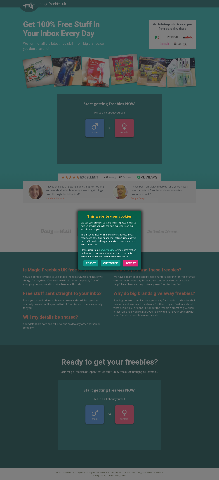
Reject (91, 263)
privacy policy (107, 249)
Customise (110, 263)
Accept (130, 263)
